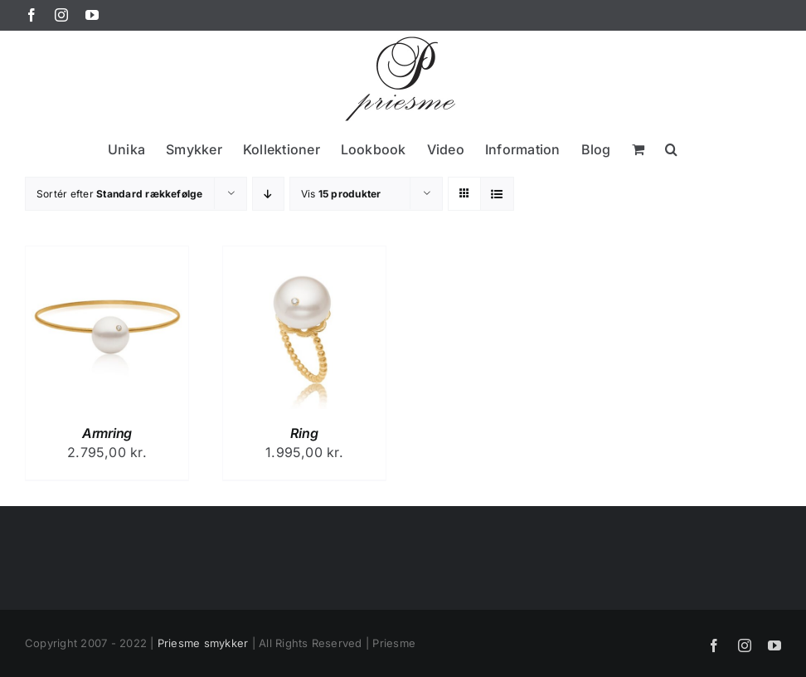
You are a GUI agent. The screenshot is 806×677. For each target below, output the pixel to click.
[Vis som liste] (497, 194)
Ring (304, 433)
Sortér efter (119, 194)
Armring (107, 433)
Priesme (179, 643)
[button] (671, 149)
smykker (226, 643)
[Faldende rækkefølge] (268, 194)
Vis (341, 194)
